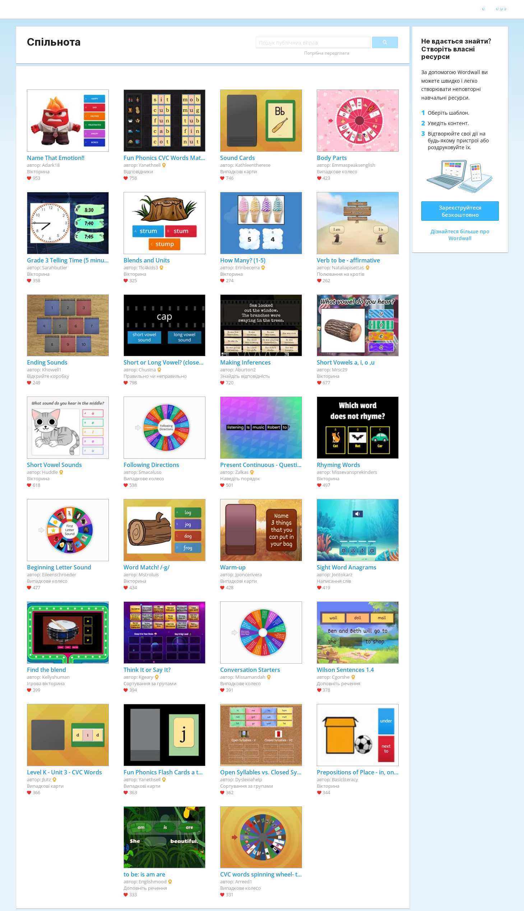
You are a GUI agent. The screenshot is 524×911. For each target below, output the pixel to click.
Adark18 (51, 165)
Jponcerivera (248, 574)
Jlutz (46, 779)
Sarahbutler (54, 267)
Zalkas (242, 472)
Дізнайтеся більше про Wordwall (460, 235)
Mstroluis (149, 574)
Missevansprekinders (354, 472)
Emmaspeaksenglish (353, 165)
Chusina (147, 369)
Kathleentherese (252, 165)
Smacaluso (150, 472)
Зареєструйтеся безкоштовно (460, 211)
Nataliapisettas (348, 267)
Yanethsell (150, 165)
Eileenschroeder (59, 574)
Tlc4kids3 (148, 267)
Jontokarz (342, 574)
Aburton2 (245, 369)
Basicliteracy (345, 779)
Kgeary (146, 677)
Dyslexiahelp (248, 779)
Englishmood (153, 881)
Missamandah (250, 677)
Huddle (50, 472)
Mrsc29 (339, 369)
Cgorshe (340, 677)
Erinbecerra (247, 267)
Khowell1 (51, 369)
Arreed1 (243, 881)
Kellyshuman (56, 677)
